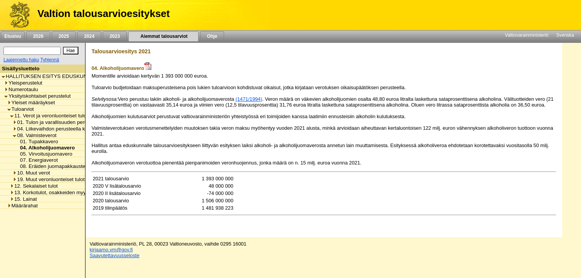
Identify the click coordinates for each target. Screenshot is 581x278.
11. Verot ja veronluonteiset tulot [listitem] (49, 116)
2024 (89, 36)
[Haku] (32, 51)
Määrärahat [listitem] (22, 205)
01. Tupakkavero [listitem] (37, 141)
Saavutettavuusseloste (114, 255)
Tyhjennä (49, 60)
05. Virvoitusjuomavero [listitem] (44, 154)
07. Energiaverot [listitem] (37, 160)
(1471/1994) (249, 99)
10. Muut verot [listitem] (31, 173)
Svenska (565, 35)
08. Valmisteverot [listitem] (34, 135)
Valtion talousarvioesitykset (103, 13)
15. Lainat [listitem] (23, 199)
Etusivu (12, 36)
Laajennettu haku (21, 60)
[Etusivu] (17, 15)
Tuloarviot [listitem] (20, 109)
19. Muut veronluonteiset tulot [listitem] (49, 179)
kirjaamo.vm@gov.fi (111, 250)
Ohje (212, 36)
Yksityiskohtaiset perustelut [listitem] (37, 96)
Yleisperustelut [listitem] (23, 83)
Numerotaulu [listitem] (21, 89)
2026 (38, 36)
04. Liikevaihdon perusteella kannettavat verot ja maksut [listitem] (79, 129)
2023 (114, 36)
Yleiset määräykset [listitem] (31, 102)
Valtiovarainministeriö (527, 35)
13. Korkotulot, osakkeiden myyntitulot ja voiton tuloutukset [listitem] (79, 192)
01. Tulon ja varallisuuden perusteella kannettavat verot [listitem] (78, 122)
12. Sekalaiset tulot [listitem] (34, 186)
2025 (63, 36)
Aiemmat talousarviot (163, 36)
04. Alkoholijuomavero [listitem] (45, 148)
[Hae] (70, 50)
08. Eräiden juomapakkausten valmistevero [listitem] (67, 166)
